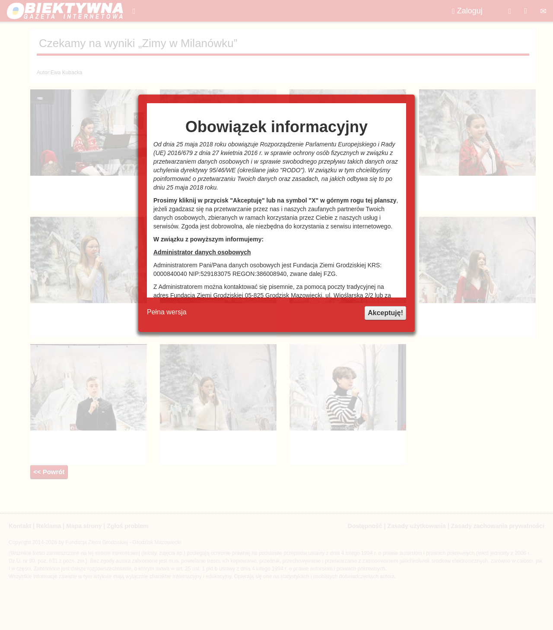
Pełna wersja (167, 312)
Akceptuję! (385, 313)
